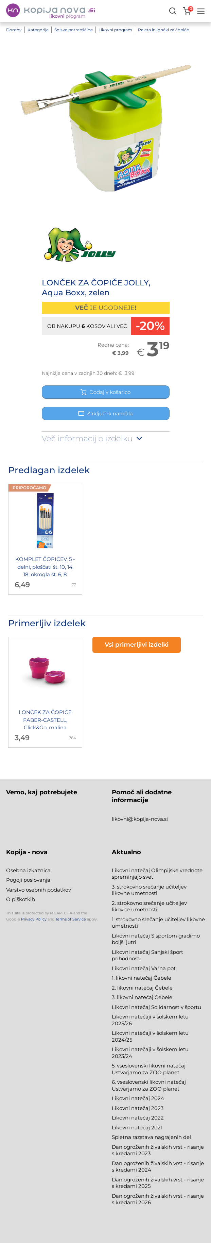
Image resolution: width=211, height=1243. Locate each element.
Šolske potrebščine (73, 29)
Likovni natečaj (131, 1127)
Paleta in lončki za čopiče (163, 29)
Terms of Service (70, 919)
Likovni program (115, 29)
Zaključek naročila (105, 413)
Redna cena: (113, 345)
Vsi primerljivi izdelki (137, 644)
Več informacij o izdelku (93, 438)
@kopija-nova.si (148, 819)
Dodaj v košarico (105, 392)
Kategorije (38, 29)
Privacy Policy (34, 919)
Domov (14, 29)
